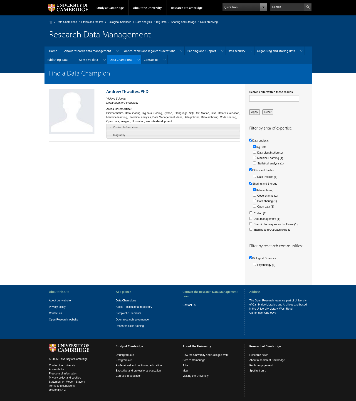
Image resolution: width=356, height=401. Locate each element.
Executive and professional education (138, 370)
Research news (258, 355)
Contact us (151, 60)
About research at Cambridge (267, 360)
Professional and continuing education (139, 365)
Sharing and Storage (183, 22)
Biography (119, 135)
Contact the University (62, 365)
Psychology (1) (266, 265)
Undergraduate (125, 355)
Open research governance (132, 319)
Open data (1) (265, 206)
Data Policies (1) (267, 176)
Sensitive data (88, 60)
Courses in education (128, 375)
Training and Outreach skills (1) (272, 229)
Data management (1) (267, 218)
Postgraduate (124, 360)
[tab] (173, 127)
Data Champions (67, 22)
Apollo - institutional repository (134, 306)
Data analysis (144, 22)
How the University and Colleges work (205, 355)
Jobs (185, 365)
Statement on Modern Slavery (67, 381)
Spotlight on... (257, 370)
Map (185, 370)
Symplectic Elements (128, 313)
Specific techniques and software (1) (275, 224)
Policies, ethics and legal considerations (149, 51)
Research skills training (130, 326)
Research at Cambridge (187, 8)
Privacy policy (57, 306)
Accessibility (56, 369)
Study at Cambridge (110, 8)
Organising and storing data (276, 51)
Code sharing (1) (267, 195)
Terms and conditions (62, 385)
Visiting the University (196, 375)
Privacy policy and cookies (65, 377)
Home (51, 22)
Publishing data (57, 60)
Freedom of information (63, 373)
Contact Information (125, 127)
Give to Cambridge (194, 360)
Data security (236, 51)
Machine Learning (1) (270, 158)
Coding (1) (260, 213)
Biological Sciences (119, 22)
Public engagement (261, 365)
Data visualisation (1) (270, 152)
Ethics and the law (92, 22)
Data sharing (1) (267, 201)
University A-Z (57, 389)
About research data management (87, 51)
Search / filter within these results (271, 92)
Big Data (161, 22)
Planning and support (201, 51)
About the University (147, 8)
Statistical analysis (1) (270, 163)
